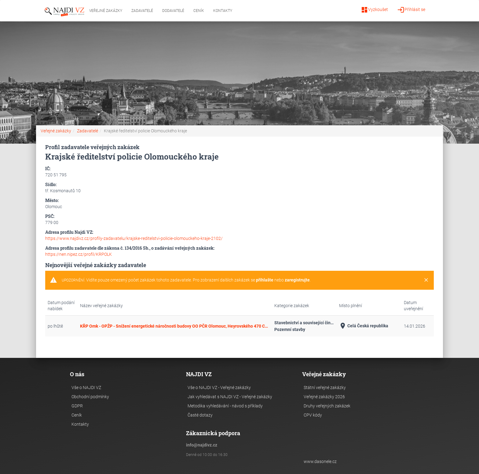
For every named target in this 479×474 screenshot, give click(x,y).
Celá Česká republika (363, 325)
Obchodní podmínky (90, 396)
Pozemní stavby (289, 329)
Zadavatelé (142, 11)
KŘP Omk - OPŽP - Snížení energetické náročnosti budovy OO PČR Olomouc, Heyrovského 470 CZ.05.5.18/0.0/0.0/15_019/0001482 (174, 326)
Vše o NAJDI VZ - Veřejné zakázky (219, 387)
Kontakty (222, 11)
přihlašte (264, 279)
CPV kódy (313, 415)
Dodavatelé (173, 11)
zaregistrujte (297, 279)
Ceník (198, 11)
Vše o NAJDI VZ (86, 387)
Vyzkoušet (374, 9)
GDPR (77, 405)
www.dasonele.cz (320, 461)
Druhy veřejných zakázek (327, 405)
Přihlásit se (411, 9)
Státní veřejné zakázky (325, 387)
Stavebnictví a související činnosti (304, 322)
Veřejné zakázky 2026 (324, 396)
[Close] (426, 280)
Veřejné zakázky (105, 11)
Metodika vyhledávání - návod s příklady (225, 405)
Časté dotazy (200, 415)
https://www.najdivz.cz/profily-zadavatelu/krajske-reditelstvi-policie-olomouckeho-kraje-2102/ (134, 238)
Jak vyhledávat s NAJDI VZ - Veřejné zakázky (230, 396)
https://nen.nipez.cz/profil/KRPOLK (78, 254)
